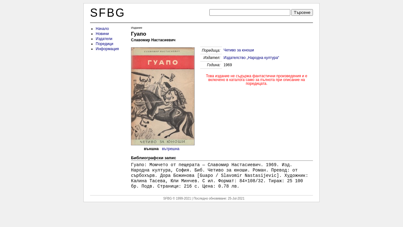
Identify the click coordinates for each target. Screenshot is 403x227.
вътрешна (170, 149)
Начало (102, 28)
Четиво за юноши (239, 50)
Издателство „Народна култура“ (251, 57)
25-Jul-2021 (236, 198)
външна (151, 149)
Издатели (104, 39)
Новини (102, 34)
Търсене (302, 12)
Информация (107, 49)
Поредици (104, 44)
